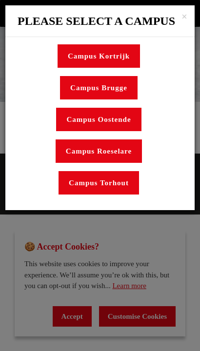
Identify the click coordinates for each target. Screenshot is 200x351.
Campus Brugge (98, 88)
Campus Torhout (99, 183)
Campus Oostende (98, 119)
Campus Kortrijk (99, 56)
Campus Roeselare (99, 151)
